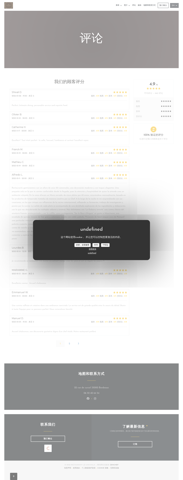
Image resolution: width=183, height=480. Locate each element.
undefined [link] (92, 253)
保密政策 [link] (92, 249)
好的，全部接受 (82, 245)
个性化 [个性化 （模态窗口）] (105, 245)
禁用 (96, 245)
